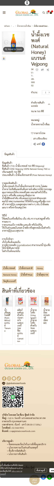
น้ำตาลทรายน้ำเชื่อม (24, 26)
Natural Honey (10, 274)
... (13, 26)
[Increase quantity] (49, 92)
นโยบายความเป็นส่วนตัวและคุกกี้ (23, 447)
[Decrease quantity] (42, 92)
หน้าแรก (7, 26)
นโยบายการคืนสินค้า (18, 454)
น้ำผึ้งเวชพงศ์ (9, 268)
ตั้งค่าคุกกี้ (41, 470)
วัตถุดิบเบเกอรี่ (9, 281)
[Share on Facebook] (43, 144)
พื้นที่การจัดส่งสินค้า (17, 450)
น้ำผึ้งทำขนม (26, 274)
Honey (40, 268)
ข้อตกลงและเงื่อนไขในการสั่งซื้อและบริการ (27, 444)
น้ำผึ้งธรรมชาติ (25, 268)
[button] (44, 12)
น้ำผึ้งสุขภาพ (42, 274)
